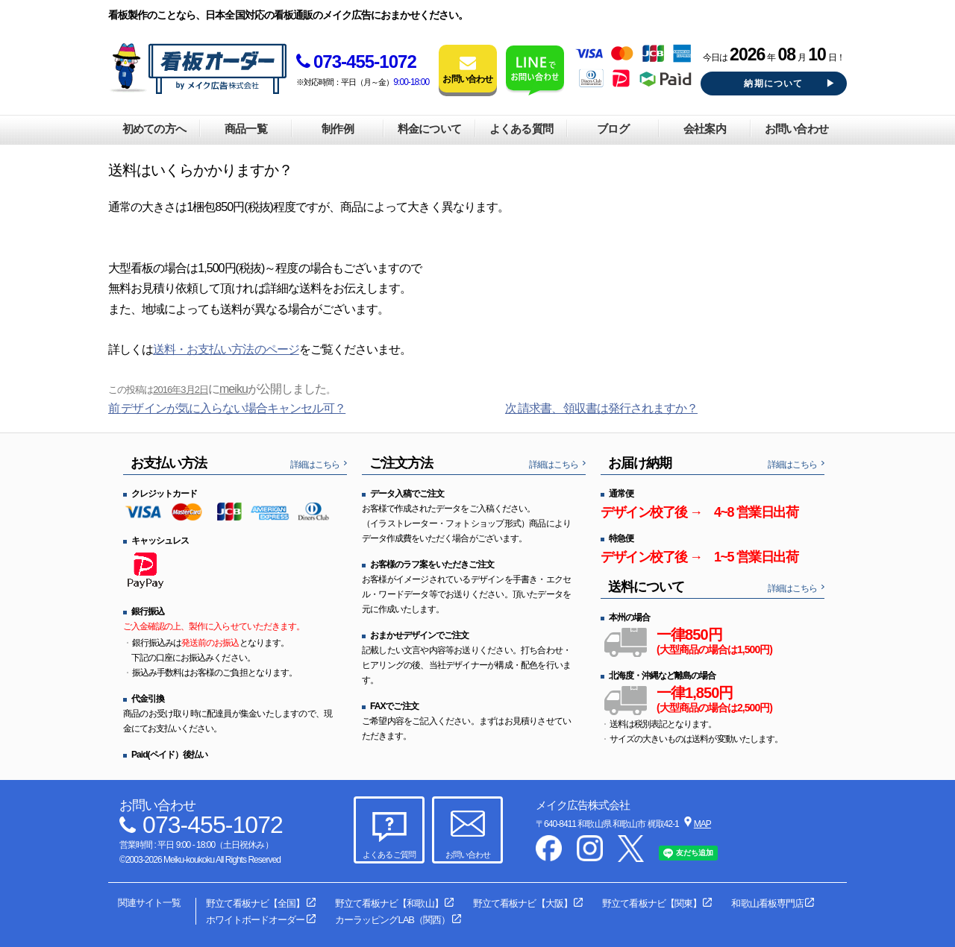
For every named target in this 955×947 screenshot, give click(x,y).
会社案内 (704, 128)
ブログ (612, 128)
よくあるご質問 (389, 854)
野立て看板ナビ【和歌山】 (388, 903)
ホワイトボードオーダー (255, 919)
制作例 (337, 128)
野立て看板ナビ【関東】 (651, 903)
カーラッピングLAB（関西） (392, 919)
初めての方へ (153, 128)
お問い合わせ (796, 128)
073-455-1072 (356, 61)
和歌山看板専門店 (767, 903)
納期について (773, 83)
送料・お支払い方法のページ (226, 349)
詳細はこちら (314, 464)
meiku (233, 389)
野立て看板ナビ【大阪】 (522, 903)
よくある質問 (520, 128)
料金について (429, 128)
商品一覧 (245, 128)
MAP (702, 824)
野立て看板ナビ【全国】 (255, 903)
